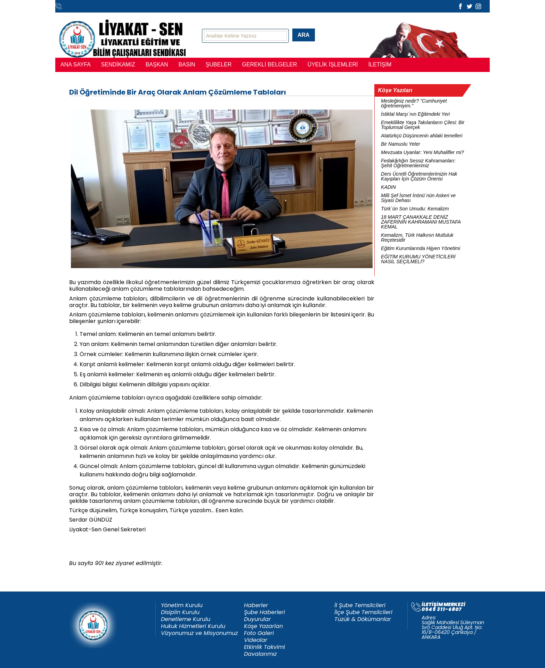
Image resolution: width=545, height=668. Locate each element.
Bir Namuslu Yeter (400, 144)
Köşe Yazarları (263, 626)
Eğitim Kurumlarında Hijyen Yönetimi (420, 248)
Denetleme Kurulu (185, 619)
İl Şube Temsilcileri (359, 605)
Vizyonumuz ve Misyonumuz (199, 633)
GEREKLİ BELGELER (269, 64)
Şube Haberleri (264, 612)
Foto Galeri (259, 633)
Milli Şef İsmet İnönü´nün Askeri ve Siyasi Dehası (418, 198)
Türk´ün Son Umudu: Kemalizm (415, 208)
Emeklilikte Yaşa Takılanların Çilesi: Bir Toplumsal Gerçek (422, 125)
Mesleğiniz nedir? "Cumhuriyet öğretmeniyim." (414, 103)
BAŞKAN (157, 64)
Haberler (256, 605)
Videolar (255, 640)
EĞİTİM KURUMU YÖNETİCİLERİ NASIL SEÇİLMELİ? (418, 259)
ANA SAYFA (75, 64)
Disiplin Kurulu (180, 612)
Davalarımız (260, 654)
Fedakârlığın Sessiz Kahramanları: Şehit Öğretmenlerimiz (418, 163)
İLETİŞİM (380, 64)
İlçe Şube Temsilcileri (363, 612)
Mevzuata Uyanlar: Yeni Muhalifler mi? (422, 152)
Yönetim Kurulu (182, 605)
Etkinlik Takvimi (264, 647)
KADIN (388, 187)
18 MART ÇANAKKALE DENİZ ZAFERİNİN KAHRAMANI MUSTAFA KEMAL (421, 222)
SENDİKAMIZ (118, 64)
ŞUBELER (219, 64)
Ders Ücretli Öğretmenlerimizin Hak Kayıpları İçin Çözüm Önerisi (419, 176)
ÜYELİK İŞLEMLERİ (333, 64)
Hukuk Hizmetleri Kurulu (193, 626)
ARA (304, 35)
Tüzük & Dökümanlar (362, 619)
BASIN (187, 64)
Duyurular (257, 619)
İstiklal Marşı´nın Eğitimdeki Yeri (415, 114)
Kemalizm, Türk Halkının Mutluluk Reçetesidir (417, 237)
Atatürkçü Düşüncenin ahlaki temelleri (421, 135)
